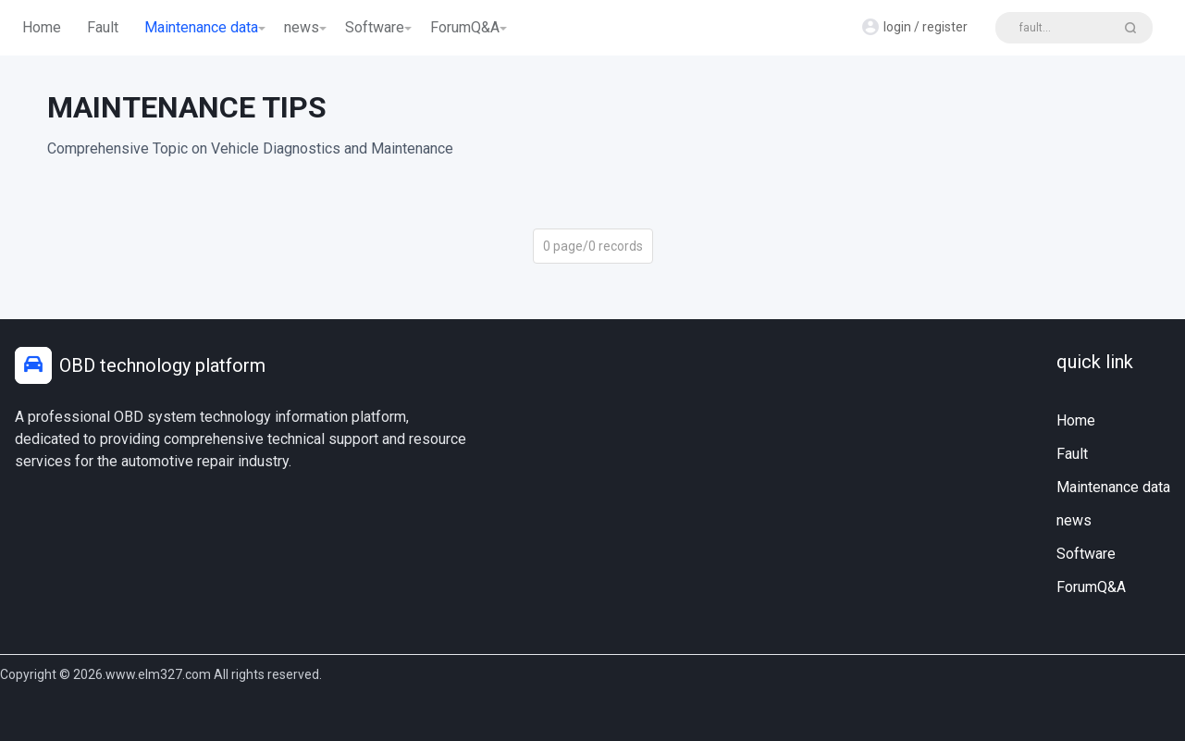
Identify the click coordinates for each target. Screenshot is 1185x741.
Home (41, 27)
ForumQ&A (465, 27)
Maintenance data (201, 27)
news (301, 27)
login (897, 26)
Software (374, 27)
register (945, 26)
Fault (102, 27)
